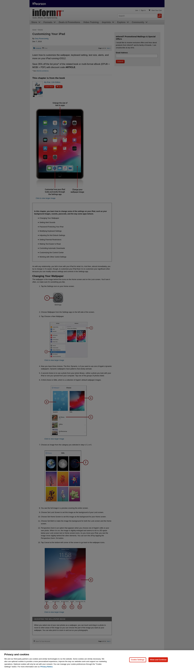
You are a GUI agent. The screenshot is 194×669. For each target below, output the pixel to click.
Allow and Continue (158, 664)
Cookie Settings (137, 664)
